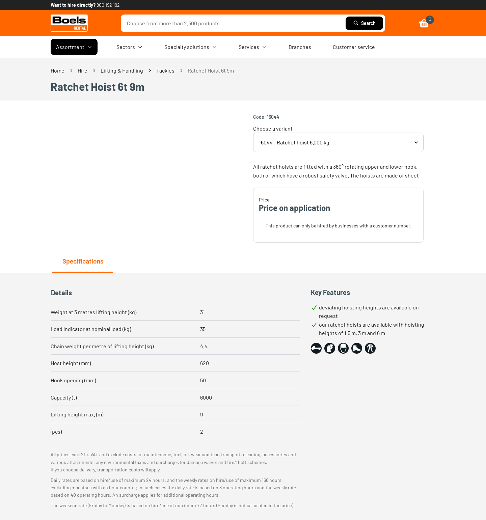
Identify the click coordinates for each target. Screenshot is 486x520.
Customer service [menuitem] (354, 47)
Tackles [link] (165, 70)
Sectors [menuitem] (129, 47)
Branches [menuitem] (300, 47)
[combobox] (235, 23)
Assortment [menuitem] (74, 47)
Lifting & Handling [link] (122, 70)
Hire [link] (82, 70)
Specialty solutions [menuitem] (190, 47)
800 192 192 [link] (108, 5)
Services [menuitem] (253, 47)
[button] (316, 348)
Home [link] (57, 70)
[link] (69, 23)
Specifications (82, 261)
